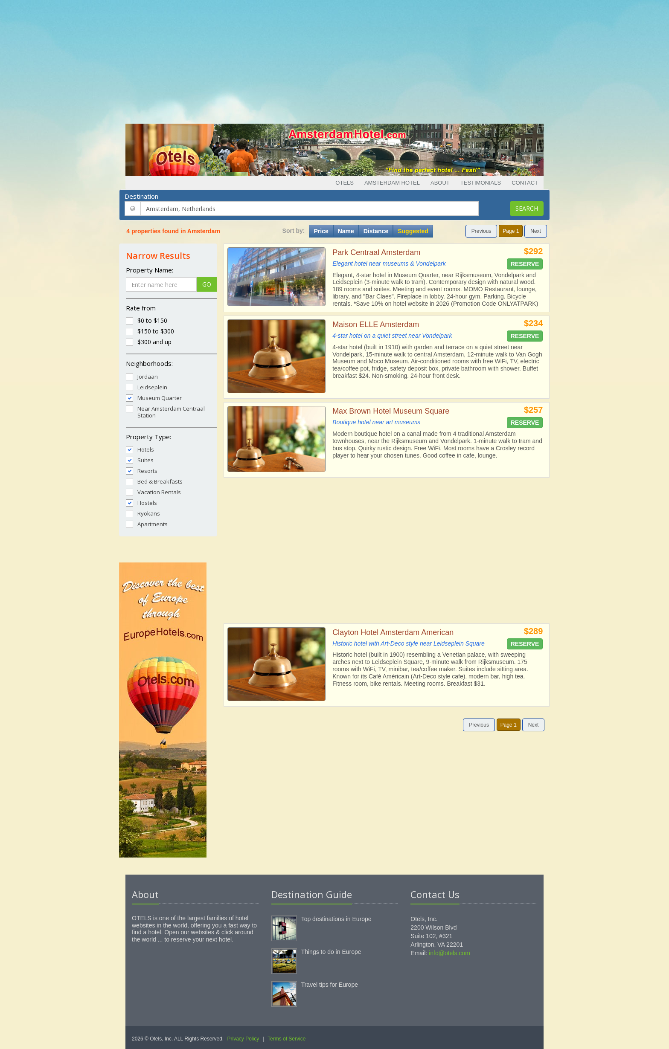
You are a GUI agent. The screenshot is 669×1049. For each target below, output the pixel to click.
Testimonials (480, 183)
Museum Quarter (154, 397)
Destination (141, 196)
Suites (140, 460)
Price (321, 231)
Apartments (147, 523)
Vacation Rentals (153, 492)
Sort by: (293, 230)
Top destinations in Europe (336, 919)
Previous (481, 231)
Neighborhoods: (149, 363)
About (440, 183)
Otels (344, 183)
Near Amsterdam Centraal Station (165, 412)
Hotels (140, 449)
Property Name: (149, 270)
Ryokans (143, 513)
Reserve (525, 264)
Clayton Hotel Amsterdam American (393, 632)
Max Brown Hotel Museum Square (390, 411)
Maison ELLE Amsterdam (375, 324)
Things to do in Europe (331, 951)
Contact (525, 183)
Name (346, 231)
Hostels (141, 502)
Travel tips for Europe (329, 984)
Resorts (141, 470)
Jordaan (142, 376)
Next (535, 231)
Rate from (141, 308)
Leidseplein (146, 387)
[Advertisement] (334, 59)
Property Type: (148, 436)
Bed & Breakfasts (154, 481)
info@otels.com (449, 953)
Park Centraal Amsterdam (376, 252)
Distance (376, 231)
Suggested (413, 231)
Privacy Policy (243, 1039)
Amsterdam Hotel (392, 183)
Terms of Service (286, 1039)
